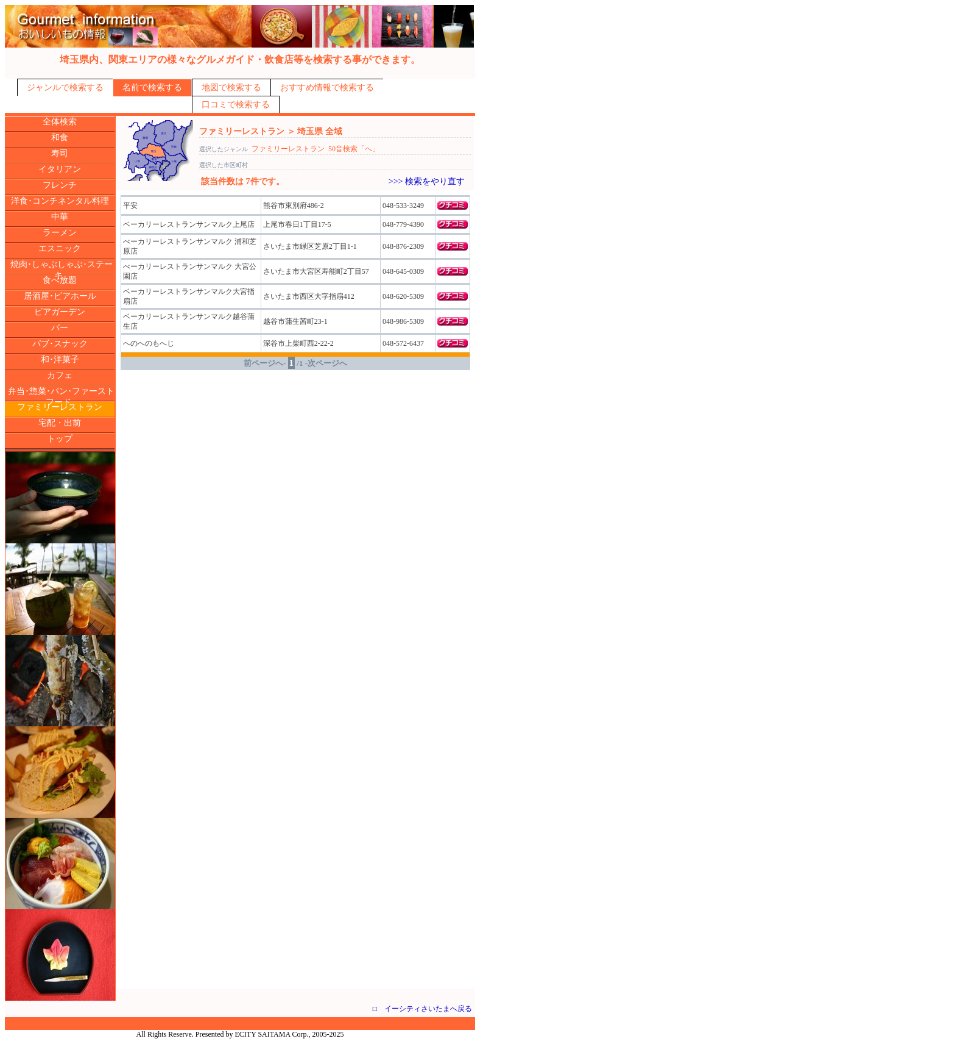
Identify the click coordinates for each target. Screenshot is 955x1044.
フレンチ (60, 185)
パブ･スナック (60, 343)
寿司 (59, 153)
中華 (59, 216)
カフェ (59, 375)
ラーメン (60, 232)
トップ (59, 438)
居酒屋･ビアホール (60, 296)
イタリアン (59, 169)
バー (59, 327)
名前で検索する (152, 87)
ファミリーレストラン (59, 407)
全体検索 (60, 121)
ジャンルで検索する (65, 87)
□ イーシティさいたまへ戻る (422, 1008)
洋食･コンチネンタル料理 (60, 201)
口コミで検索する (236, 104)
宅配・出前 (59, 422)
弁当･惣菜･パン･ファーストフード (61, 397)
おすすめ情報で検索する (327, 87)
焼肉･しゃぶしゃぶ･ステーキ (61, 270)
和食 (59, 137)
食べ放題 (60, 280)
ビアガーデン (59, 311)
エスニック (59, 248)
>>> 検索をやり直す (427, 181)
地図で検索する (231, 87)
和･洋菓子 (60, 359)
